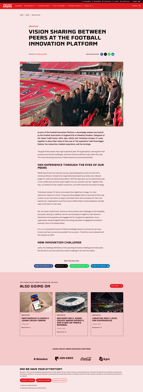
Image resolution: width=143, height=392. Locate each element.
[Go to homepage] (7, 6)
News (27, 15)
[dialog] (71, 378)
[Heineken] (40, 359)
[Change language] (136, 1)
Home (22, 15)
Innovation (36, 15)
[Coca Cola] (86, 359)
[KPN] (104, 359)
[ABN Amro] (64, 359)
